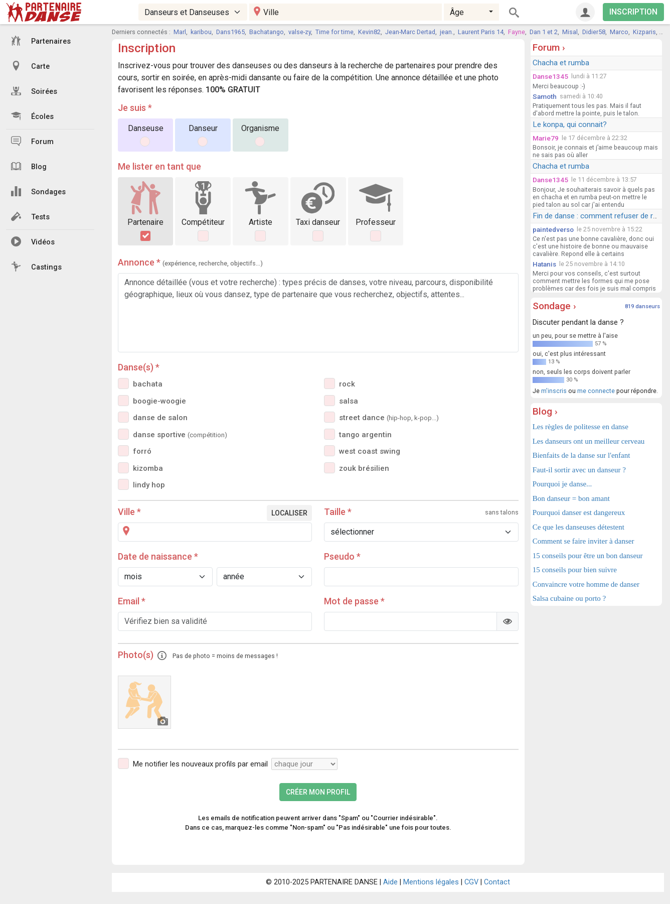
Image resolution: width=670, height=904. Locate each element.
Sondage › (554, 306)
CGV (471, 882)
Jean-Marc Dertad (410, 32)
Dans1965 (230, 32)
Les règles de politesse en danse (580, 427)
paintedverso (553, 229)
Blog (29, 166)
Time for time (334, 32)
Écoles (32, 116)
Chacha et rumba (561, 62)
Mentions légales (431, 882)
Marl (180, 32)
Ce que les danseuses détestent (578, 527)
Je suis (135, 107)
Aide (390, 882)
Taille (338, 511)
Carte (30, 66)
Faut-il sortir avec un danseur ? (579, 470)
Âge (457, 12)
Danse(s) (138, 367)
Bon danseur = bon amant (571, 498)
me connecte (596, 391)
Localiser (289, 513)
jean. (446, 32)
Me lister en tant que (159, 166)
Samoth (545, 96)
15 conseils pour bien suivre (575, 570)
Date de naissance (158, 556)
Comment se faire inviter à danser (583, 541)
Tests (30, 216)
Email (131, 601)
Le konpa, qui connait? (570, 124)
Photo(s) (198, 655)
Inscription (147, 48)
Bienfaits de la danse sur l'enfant (581, 455)
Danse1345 (550, 76)
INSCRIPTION (633, 12)
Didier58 (593, 32)
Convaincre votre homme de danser (586, 584)
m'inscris (554, 391)
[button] (161, 655)
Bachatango (266, 32)
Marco (619, 32)
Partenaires (41, 41)
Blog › (545, 411)
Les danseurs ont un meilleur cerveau (589, 441)
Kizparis (644, 32)
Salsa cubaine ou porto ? (569, 598)
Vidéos (33, 241)
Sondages (38, 191)
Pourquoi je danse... (562, 484)
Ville (129, 511)
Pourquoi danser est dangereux (579, 512)
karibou (201, 32)
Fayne (516, 32)
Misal (570, 32)
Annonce (190, 262)
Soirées (34, 91)
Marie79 (546, 138)
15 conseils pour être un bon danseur (588, 556)
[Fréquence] (304, 764)
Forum (32, 141)
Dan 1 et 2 (544, 32)
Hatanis (544, 264)
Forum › (549, 47)
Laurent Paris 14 (481, 32)
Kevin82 (369, 32)
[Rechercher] (514, 12)
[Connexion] (585, 12)
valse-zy (299, 32)
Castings (36, 267)
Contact (497, 882)
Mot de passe (354, 601)
